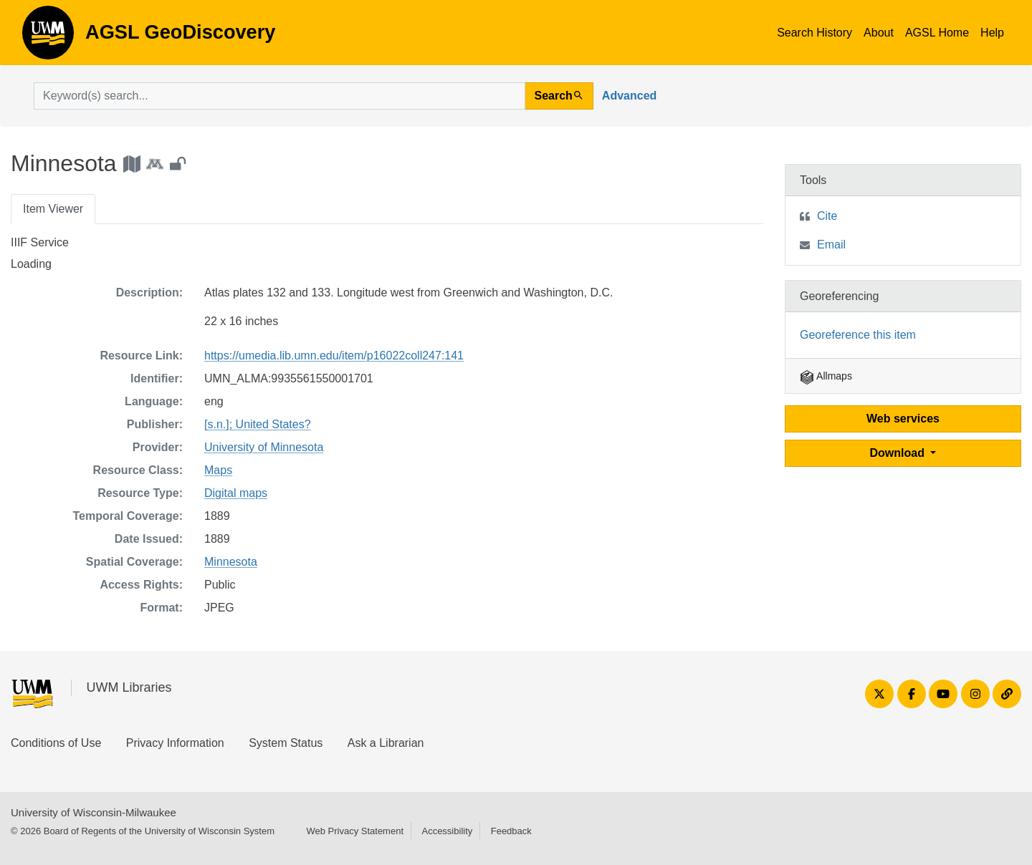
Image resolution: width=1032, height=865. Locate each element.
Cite (827, 216)
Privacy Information (175, 743)
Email (831, 244)
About (879, 32)
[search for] (279, 96)
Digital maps (235, 493)
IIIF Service (40, 242)
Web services (903, 418)
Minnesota (230, 562)
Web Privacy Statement (354, 831)
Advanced (629, 96)
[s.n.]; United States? (257, 424)
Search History (814, 32)
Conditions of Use (56, 743)
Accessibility (446, 831)
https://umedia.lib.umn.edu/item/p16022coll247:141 (334, 355)
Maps (218, 470)
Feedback (511, 831)
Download (899, 453)
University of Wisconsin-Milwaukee (93, 812)
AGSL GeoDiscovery (48, 37)
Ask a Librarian (386, 743)
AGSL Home (937, 32)
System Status (285, 743)
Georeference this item (858, 335)
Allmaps (826, 376)
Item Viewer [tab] (53, 209)
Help (992, 32)
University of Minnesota (263, 447)
